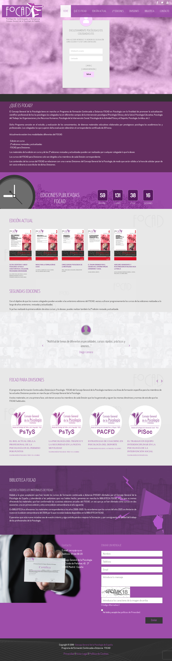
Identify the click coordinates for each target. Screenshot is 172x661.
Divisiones (134, 11)
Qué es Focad (80, 11)
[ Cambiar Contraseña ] (88, 69)
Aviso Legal (82, 653)
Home (65, 11)
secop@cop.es (75, 550)
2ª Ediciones (118, 11)
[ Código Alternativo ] (110, 604)
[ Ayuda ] (89, 66)
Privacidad (69, 653)
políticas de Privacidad (130, 612)
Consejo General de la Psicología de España (94, 644)
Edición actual (99, 11)
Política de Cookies (99, 653)
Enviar (154, 620)
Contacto (164, 11)
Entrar (89, 74)
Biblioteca (149, 11)
